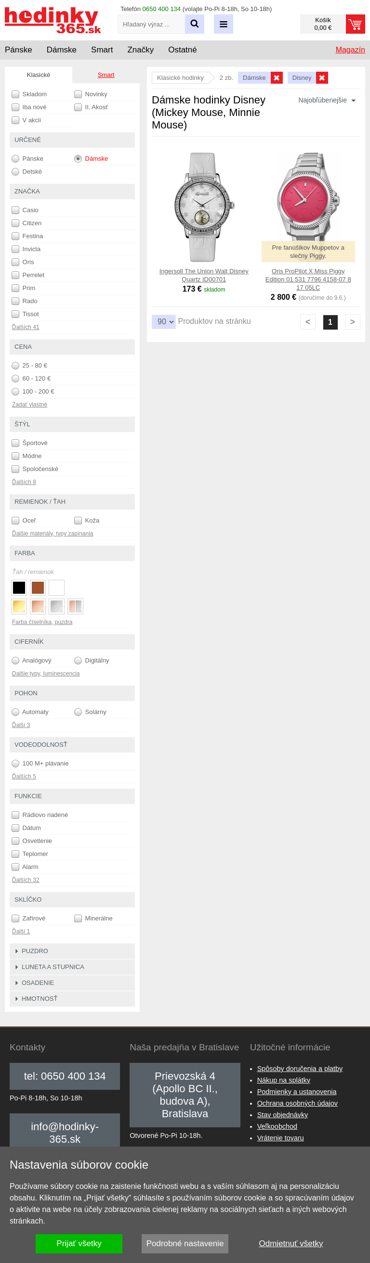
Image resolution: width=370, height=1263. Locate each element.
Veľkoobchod (277, 1126)
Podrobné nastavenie (185, 1243)
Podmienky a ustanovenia (297, 1092)
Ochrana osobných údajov (297, 1103)
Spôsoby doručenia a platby (300, 1068)
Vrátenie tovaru (280, 1138)
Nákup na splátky (283, 1080)
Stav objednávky (282, 1115)
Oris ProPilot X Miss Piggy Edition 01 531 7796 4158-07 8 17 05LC (308, 279)
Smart (106, 74)
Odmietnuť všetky (291, 1243)
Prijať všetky (78, 1243)
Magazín (350, 50)
